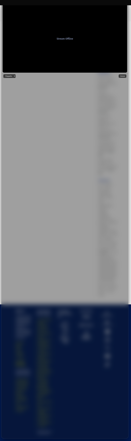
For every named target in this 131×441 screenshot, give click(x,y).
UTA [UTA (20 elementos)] (108, 275)
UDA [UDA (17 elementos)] (100, 223)
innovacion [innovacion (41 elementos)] (102, 192)
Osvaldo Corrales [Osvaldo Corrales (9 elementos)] (105, 201)
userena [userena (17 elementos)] (101, 275)
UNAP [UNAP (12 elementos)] (113, 232)
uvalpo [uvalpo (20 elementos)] (111, 280)
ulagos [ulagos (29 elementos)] (114, 227)
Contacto (20, 346)
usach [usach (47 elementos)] (111, 271)
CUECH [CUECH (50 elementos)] (109, 179)
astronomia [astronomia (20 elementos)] (107, 166)
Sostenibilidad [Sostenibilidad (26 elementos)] (103, 210)
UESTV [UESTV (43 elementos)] (101, 227)
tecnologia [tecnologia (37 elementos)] (102, 219)
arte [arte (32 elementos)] (100, 166)
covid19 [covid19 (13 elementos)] (101, 179)
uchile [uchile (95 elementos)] (115, 219)
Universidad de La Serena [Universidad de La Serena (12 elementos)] (107, 249)
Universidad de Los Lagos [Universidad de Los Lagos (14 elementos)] (107, 253)
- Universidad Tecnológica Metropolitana (43, 374)
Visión (18, 339)
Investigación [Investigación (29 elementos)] (103, 197)
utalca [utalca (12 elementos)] (114, 275)
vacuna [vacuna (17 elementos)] (101, 284)
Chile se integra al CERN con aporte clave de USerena (106, 61)
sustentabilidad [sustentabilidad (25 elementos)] (104, 214)
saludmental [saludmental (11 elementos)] (112, 205)
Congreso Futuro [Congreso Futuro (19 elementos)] (104, 174)
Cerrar (122, 435)
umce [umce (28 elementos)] (106, 232)
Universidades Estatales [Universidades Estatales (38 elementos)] (107, 266)
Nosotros (20, 332)
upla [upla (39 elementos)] (105, 271)
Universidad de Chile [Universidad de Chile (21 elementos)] (106, 244)
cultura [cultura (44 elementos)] (101, 183)
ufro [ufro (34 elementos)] (107, 227)
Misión (18, 336)
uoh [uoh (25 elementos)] (100, 271)
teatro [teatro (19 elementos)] (113, 214)
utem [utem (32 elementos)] (100, 280)
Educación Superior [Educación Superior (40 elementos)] (105, 188)
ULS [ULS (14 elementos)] (100, 232)
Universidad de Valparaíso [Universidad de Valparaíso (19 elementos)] (107, 262)
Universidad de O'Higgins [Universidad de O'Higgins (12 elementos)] (107, 257)
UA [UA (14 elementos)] (109, 219)
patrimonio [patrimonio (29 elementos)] (102, 205)
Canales (19, 343)
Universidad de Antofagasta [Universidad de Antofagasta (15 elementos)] (104, 238)
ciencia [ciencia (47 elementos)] (107, 170)
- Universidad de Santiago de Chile (44, 384)
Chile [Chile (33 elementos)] (100, 170)
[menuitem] (107, 304)
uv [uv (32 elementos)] (105, 280)
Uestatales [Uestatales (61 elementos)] (108, 223)
